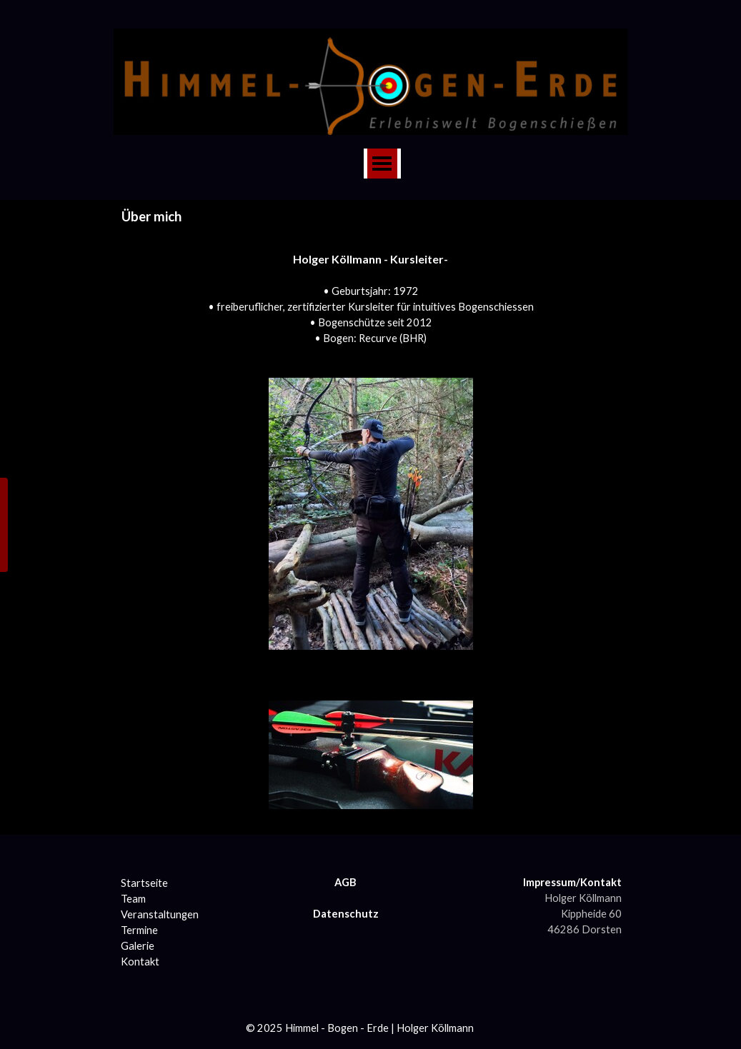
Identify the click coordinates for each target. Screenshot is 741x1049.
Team (133, 899)
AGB (345, 882)
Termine (139, 930)
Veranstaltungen (160, 914)
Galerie (137, 946)
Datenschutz (346, 914)
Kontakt (140, 961)
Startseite (144, 883)
